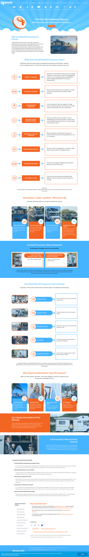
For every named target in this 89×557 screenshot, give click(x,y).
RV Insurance (20, 525)
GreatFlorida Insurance (48, 528)
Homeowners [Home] (20, 8)
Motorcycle (57, 8)
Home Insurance (20, 511)
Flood (70, 8)
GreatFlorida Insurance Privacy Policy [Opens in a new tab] (10, 554)
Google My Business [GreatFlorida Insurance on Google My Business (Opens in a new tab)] (42, 525)
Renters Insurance (21, 522)
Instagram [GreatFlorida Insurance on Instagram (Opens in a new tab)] (38, 525)
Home (31, 535)
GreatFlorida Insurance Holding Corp (40, 549)
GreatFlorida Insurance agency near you (64, 507)
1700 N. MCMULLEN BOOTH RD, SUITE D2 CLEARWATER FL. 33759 (50, 532)
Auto (14, 8)
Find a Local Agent (53, 535)
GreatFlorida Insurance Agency (37, 547)
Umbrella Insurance (21, 530)
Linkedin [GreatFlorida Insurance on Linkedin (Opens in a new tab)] (35, 525)
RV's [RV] (51, 8)
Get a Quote (36, 535)
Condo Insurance (21, 514)
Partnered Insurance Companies (64, 535)
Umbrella (64, 8)
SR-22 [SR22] (75, 8)
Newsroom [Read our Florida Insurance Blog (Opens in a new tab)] (35, 528)
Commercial (38, 8)
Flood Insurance (21, 533)
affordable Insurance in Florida (66, 514)
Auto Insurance (20, 509)
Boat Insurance (20, 517)
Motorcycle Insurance (22, 528)
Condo (27, 8)
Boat (32, 8)
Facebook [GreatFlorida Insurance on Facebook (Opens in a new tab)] (31, 525)
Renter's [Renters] (45, 8)
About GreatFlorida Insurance (38, 503)
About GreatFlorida (43, 535)
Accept (82, 554)
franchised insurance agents (60, 506)
